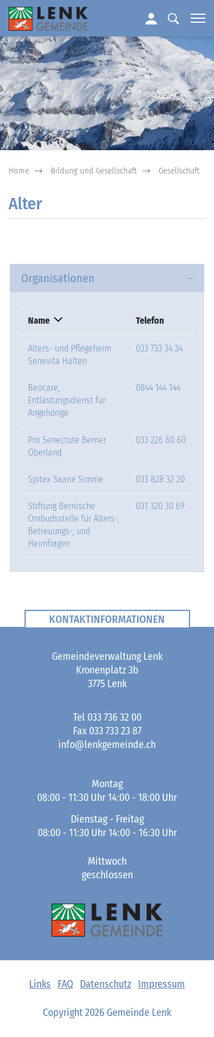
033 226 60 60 (161, 440)
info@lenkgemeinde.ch (107, 744)
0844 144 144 (158, 387)
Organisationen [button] (58, 278)
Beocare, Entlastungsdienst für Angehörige (67, 400)
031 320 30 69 (160, 506)
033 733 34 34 (159, 348)
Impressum (161, 984)
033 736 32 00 (114, 717)
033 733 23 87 (115, 731)
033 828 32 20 (160, 479)
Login (150, 18)
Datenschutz (105, 984)
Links (40, 984)
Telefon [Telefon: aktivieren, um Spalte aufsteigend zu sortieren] (150, 320)
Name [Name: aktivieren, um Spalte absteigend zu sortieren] (39, 320)
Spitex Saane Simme (65, 479)
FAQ (65, 984)
